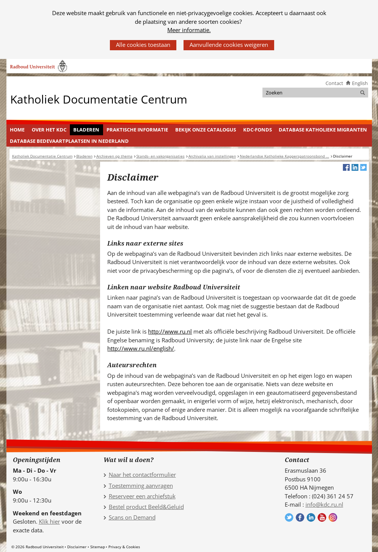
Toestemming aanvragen (141, 485)
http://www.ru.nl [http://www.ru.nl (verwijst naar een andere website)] (170, 331)
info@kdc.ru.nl (324, 504)
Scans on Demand (132, 517)
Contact (334, 83)
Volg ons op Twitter (289, 517)
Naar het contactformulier (142, 474)
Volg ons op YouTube (322, 517)
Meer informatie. (189, 30)
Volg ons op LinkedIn (311, 517)
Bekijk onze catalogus (205, 129)
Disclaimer (76, 546)
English (360, 83)
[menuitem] (17, 130)
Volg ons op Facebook (300, 517)
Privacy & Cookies (124, 546)
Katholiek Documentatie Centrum (98, 98)
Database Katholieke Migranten (323, 129)
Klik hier (49, 521)
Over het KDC (49, 129)
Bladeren (86, 129)
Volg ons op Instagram (333, 517)
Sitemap (97, 546)
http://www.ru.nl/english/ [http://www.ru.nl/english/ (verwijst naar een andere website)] (140, 348)
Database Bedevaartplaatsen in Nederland (69, 141)
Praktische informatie (137, 129)
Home (17, 129)
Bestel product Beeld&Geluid (146, 506)
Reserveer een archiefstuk (142, 496)
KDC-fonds (257, 129)
